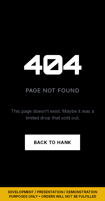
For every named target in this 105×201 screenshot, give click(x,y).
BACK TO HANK (52, 142)
